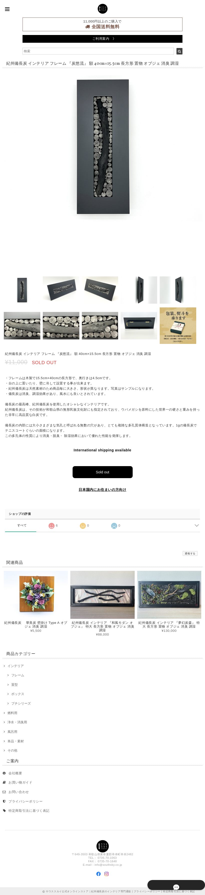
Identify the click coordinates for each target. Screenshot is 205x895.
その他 (12, 750)
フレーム (17, 674)
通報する (190, 552)
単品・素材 (16, 740)
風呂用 (12, 731)
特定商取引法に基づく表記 (29, 810)
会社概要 (15, 772)
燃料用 (12, 712)
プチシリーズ (21, 703)
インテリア (16, 665)
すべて (22, 524)
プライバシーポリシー (26, 801)
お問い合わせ (19, 791)
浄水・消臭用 (17, 721)
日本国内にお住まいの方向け (102, 489)
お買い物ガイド (21, 782)
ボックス (17, 693)
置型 (14, 684)
